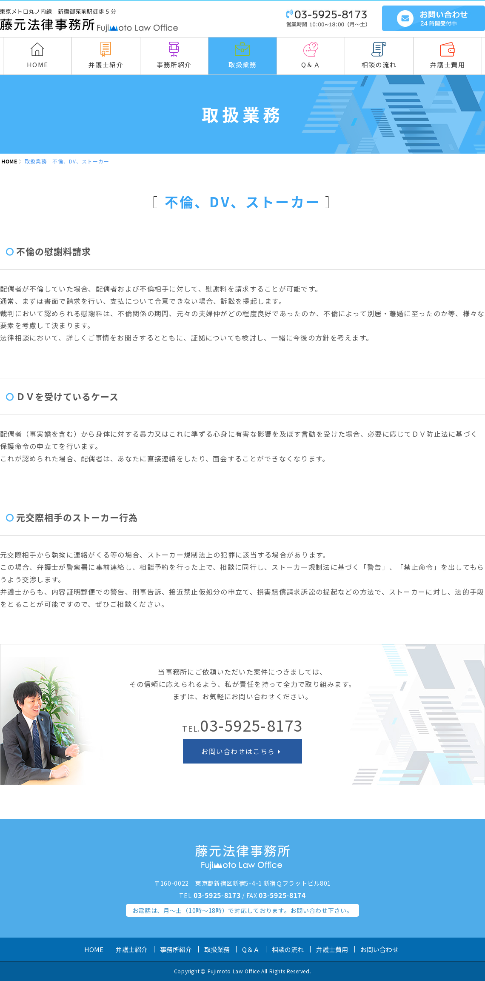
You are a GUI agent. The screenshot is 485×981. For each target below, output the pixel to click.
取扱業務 (217, 949)
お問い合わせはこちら (242, 751)
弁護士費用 (332, 949)
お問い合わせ (379, 949)
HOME (9, 161)
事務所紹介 (176, 949)
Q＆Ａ (251, 949)
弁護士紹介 (132, 949)
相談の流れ (288, 949)
